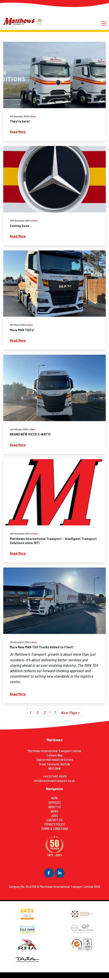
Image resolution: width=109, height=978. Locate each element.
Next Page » (70, 712)
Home (54, 798)
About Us (54, 807)
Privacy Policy (54, 824)
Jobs (54, 815)
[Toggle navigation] (104, 22)
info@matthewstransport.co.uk (54, 781)
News (33, 116)
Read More (18, 131)
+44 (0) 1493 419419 (54, 776)
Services (54, 802)
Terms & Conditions (54, 829)
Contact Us (54, 820)
